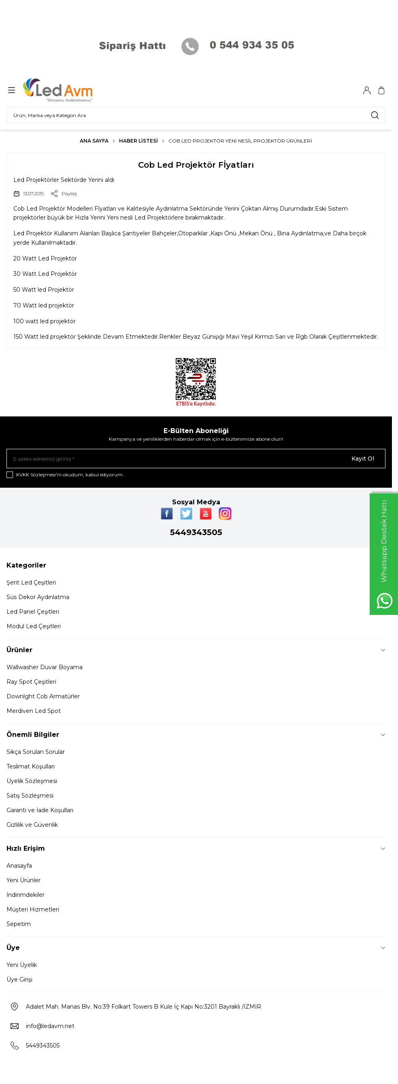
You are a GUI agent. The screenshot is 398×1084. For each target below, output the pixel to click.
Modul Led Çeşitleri (33, 626)
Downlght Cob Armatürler (43, 696)
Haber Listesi (138, 141)
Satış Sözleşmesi (29, 795)
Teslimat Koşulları (30, 766)
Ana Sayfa (94, 141)
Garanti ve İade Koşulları (39, 810)
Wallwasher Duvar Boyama (44, 667)
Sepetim (18, 924)
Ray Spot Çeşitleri (31, 681)
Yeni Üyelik (21, 965)
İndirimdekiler (25, 894)
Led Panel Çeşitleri (32, 611)
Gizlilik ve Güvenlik (32, 824)
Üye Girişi (19, 979)
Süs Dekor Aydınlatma (37, 597)
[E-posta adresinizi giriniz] (195, 458)
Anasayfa (19, 865)
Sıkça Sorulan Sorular (35, 751)
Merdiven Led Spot (33, 711)
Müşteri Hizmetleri (32, 909)
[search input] (195, 115)
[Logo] (63, 90)
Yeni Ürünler (23, 880)
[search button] (374, 115)
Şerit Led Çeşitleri (31, 582)
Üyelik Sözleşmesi (31, 781)
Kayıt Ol (362, 458)
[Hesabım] (367, 90)
